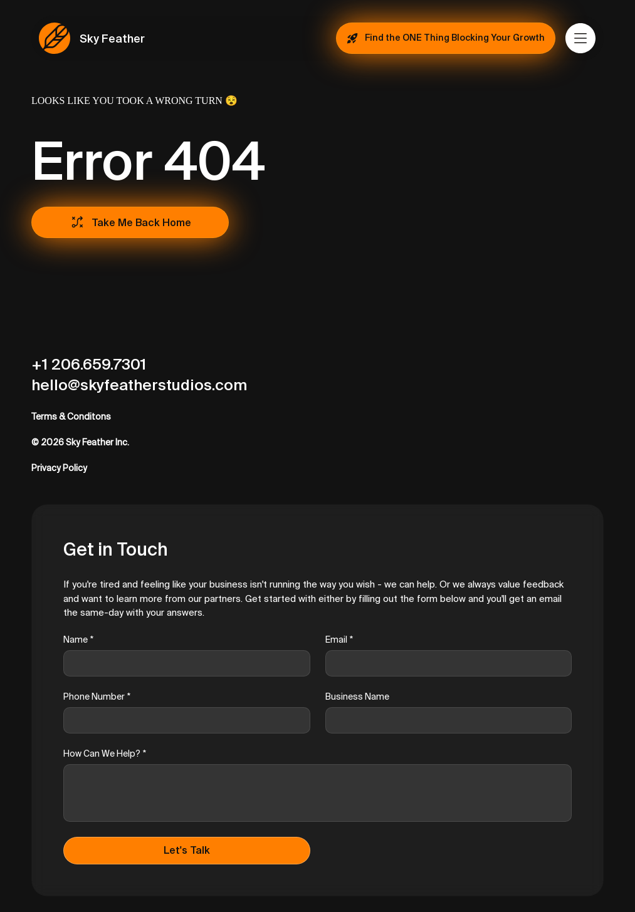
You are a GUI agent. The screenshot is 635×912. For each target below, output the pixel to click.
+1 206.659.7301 (88, 364)
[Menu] (581, 38)
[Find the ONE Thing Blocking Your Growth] (445, 38)
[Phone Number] (183, 720)
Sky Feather (112, 38)
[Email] (445, 663)
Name (78, 640)
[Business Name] (445, 720)
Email (339, 640)
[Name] (183, 663)
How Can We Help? (104, 754)
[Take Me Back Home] (130, 222)
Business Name (357, 697)
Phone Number (96, 697)
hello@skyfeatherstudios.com (139, 384)
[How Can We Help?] (317, 793)
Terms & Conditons (71, 417)
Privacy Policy (59, 468)
